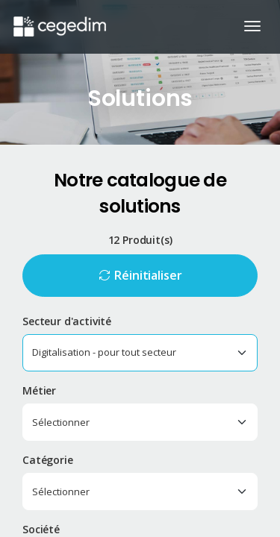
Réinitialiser (147, 275)
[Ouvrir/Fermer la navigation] (252, 26)
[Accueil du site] (58, 18)
